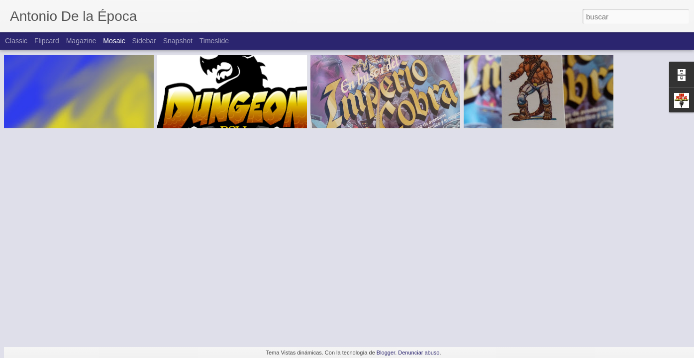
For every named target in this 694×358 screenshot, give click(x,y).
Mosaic (114, 41)
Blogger (386, 353)
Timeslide (214, 41)
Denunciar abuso (418, 353)
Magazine (81, 41)
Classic (16, 41)
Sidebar (144, 41)
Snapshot (178, 41)
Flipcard (46, 41)
